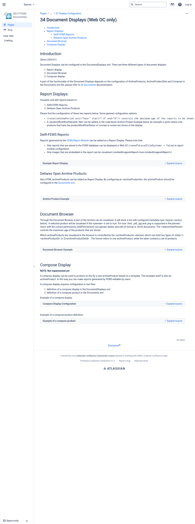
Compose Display (56, 44)
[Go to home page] (14, 4)
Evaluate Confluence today (155, 355)
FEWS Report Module (78, 140)
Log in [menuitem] (188, 4)
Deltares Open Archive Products (70, 37)
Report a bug (124, 361)
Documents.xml (66, 182)
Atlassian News (141, 361)
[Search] (132, 4)
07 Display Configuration (68, 13)
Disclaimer (114, 345)
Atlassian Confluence (100, 361)
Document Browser (57, 41)
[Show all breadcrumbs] (51, 13)
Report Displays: (55, 31)
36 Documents (88, 84)
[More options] (187, 13)
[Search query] (148, 4)
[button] (4, 4)
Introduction (53, 27)
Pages (43, 13)
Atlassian (114, 368)
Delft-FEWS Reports (64, 34)
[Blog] (17, 29)
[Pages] (17, 24)
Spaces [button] (28, 4)
